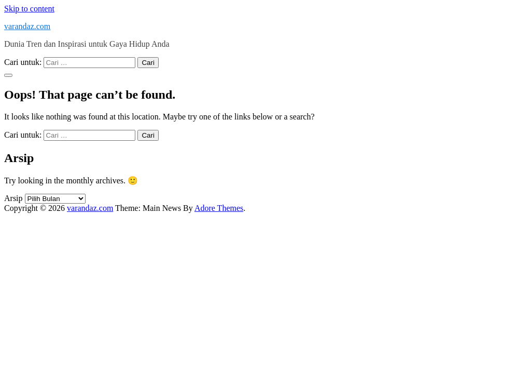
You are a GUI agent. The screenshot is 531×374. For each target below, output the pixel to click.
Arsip (13, 198)
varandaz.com (27, 26)
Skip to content (29, 8)
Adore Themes (218, 208)
